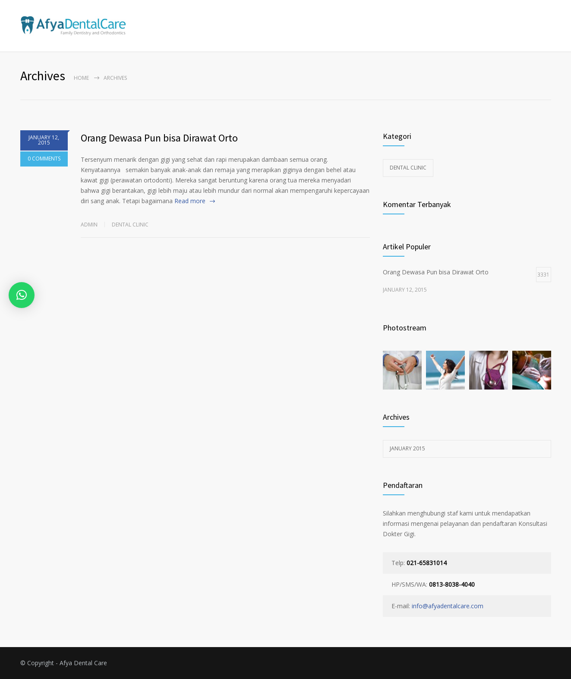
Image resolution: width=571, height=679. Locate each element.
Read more (189, 201)
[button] (22, 295)
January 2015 (407, 448)
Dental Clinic (130, 224)
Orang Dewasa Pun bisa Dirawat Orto (159, 138)
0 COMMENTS (44, 161)
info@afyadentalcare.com (447, 606)
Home (81, 78)
